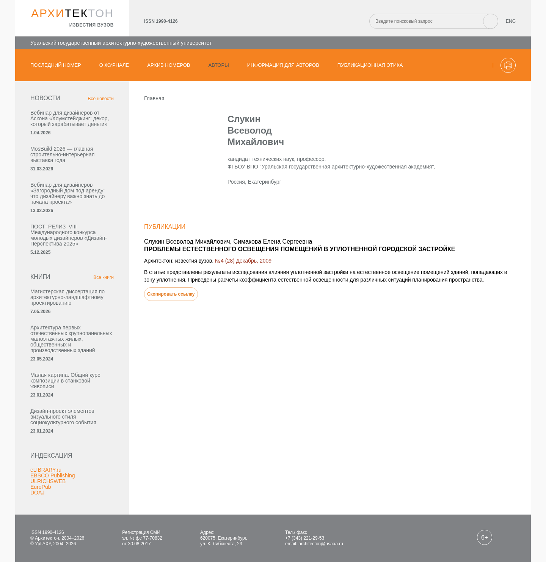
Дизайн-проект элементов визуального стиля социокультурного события (63, 416)
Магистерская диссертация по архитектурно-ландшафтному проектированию (67, 297)
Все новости (101, 98)
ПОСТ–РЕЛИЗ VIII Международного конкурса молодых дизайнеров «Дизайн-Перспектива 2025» (68, 235)
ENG (511, 21)
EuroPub (40, 487)
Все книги (103, 277)
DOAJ (37, 493)
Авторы (219, 65)
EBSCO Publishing (52, 475)
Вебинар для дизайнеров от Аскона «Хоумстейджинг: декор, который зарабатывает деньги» (69, 118)
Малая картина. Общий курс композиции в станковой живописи (65, 380)
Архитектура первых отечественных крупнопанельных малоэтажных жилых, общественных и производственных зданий (71, 338)
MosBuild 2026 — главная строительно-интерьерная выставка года (62, 154)
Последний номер (55, 65)
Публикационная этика (370, 65)
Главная (154, 98)
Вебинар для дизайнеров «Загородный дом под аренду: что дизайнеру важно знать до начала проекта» (67, 193)
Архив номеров (168, 65)
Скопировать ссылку (171, 294)
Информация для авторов (283, 65)
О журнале (114, 65)
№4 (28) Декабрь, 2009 (243, 261)
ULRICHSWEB (48, 481)
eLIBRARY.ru (45, 470)
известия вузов (91, 25)
